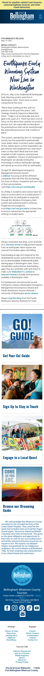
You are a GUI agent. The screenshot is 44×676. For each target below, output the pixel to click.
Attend (33, 638)
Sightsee (11, 638)
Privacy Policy (22, 662)
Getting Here (11, 635)
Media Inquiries (22, 655)
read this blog (14, 298)
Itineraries (11, 633)
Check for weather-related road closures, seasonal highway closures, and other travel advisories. (22, 4)
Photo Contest (32, 633)
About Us (22, 660)
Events (33, 631)
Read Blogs (11, 640)
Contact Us (33, 640)
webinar (6, 176)
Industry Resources (22, 651)
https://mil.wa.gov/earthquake (20, 187)
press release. (31, 293)
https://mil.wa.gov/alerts (18, 208)
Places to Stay (11, 631)
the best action (13, 244)
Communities (32, 635)
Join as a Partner (22, 653)
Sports (22, 658)
